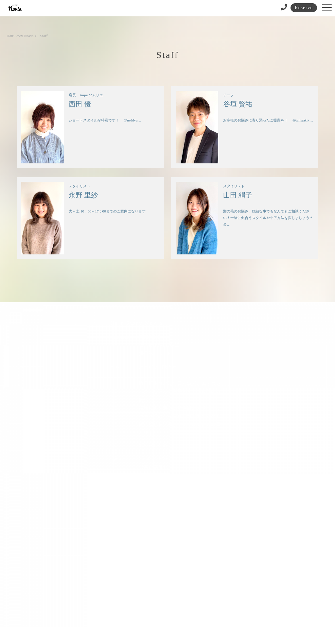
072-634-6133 (153, 445)
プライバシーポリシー (164, 598)
